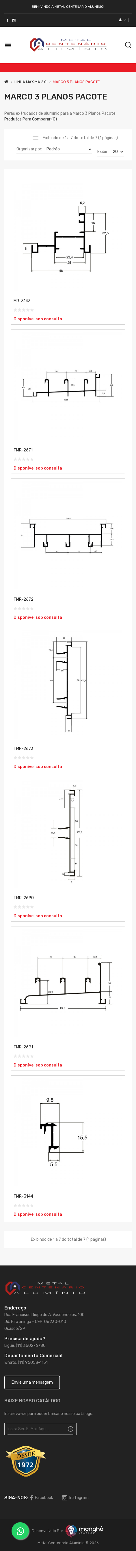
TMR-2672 (23, 599)
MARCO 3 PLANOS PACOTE (76, 82)
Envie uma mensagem (32, 1382)
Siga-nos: (16, 1497)
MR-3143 (22, 300)
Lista (36, 138)
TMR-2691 (23, 1047)
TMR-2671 (23, 450)
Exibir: (102, 151)
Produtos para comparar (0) (30, 119)
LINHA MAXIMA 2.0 (30, 82)
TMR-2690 (24, 897)
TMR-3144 (23, 1196)
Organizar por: (29, 149)
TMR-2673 (23, 748)
